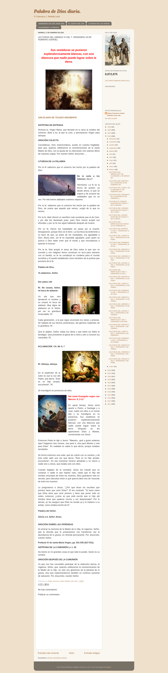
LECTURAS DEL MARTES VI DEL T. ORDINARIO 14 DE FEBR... (119, 278)
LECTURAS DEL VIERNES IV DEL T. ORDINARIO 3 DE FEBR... (119, 354)
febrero (112, 169)
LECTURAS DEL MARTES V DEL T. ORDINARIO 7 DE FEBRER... (119, 326)
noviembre (113, 142)
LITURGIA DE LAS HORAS (99, 24)
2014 (109, 395)
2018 (109, 382)
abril (111, 163)
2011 (109, 404)
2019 (109, 379)
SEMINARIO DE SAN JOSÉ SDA (51, 24)
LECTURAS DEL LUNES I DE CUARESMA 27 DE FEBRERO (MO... (119, 189)
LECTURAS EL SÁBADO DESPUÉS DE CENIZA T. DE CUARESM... (119, 203)
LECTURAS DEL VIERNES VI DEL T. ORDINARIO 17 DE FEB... (119, 258)
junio (111, 157)
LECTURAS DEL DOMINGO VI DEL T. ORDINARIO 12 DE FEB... (119, 292)
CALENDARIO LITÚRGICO (48, 27)
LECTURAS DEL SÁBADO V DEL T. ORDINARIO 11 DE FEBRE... (119, 299)
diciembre (113, 139)
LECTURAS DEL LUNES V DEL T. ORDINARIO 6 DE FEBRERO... (119, 333)
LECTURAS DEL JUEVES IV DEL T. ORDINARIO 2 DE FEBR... (119, 360)
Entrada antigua (92, 653)
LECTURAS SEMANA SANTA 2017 (117, 81)
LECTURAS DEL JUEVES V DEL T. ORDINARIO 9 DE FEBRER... (119, 313)
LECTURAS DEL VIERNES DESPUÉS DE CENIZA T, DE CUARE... (119, 210)
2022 (109, 370)
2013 (109, 398)
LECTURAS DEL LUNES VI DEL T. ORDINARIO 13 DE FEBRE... (119, 285)
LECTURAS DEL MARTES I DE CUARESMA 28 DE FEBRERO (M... (119, 183)
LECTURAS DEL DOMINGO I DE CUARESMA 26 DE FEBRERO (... (119, 196)
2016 (109, 389)
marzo (111, 166)
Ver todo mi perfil (111, 118)
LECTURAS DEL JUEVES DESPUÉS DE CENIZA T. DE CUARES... (119, 217)
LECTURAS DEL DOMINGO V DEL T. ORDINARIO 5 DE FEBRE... (119, 340)
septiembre (113, 148)
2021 (109, 373)
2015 (109, 392)
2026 (109, 127)
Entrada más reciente (48, 653)
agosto (111, 151)
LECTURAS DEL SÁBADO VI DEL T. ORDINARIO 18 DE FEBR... (119, 251)
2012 (109, 401)
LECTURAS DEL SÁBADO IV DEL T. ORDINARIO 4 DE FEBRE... (119, 347)
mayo (111, 160)
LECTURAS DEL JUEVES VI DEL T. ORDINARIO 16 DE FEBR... (119, 265)
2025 (109, 130)
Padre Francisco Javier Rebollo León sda (116, 114)
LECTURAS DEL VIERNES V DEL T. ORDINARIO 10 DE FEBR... (119, 306)
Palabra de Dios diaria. (57, 11)
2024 (109, 133)
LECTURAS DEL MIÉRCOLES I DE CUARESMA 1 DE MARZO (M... (119, 175)
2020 (109, 376)
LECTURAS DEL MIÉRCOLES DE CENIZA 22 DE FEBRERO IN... (119, 224)
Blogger (108, 667)
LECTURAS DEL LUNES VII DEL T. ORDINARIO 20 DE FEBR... (119, 237)
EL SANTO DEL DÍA (76, 24)
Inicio (71, 653)
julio (111, 154)
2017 (109, 386)
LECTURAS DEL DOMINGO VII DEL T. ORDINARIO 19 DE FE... (119, 244)
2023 (109, 136)
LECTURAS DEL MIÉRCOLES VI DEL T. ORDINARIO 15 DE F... (118, 272)
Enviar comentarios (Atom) (57, 658)
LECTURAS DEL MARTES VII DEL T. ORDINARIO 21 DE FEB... (119, 230)
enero (111, 366)
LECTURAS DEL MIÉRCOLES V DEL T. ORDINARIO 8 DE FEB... (118, 319)
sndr (88, 667)
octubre (112, 145)
